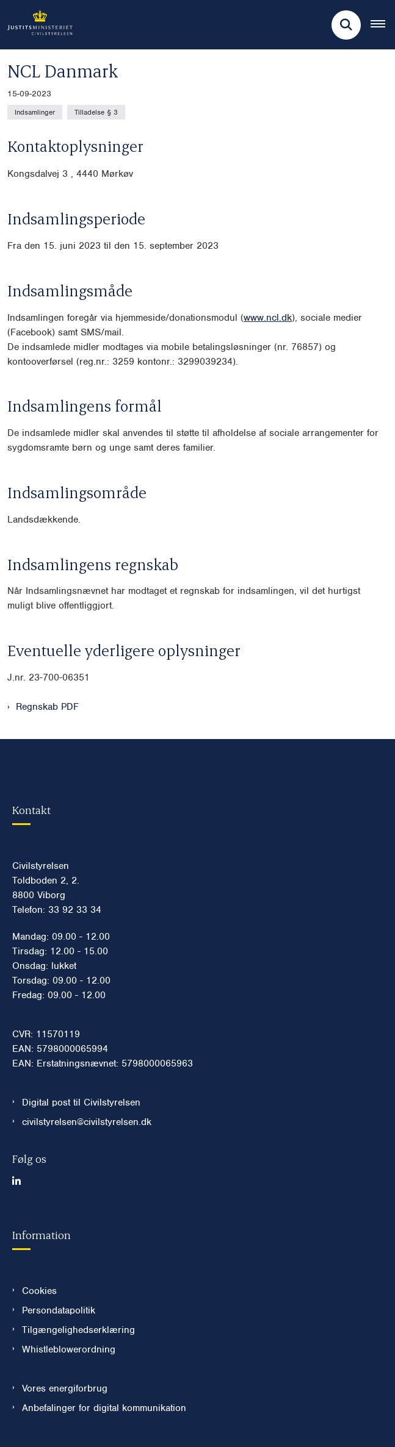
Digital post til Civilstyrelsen (81, 1102)
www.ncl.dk (268, 318)
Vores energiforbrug (64, 1388)
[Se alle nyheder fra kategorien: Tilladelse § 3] (96, 112)
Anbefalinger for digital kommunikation (104, 1408)
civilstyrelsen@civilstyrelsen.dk (86, 1122)
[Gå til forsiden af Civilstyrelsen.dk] (36, 25)
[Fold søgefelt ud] (346, 25)
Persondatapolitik (58, 1310)
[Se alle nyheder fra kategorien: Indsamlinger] (34, 112)
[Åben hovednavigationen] (383, 25)
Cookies (39, 1291)
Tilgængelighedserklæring (78, 1330)
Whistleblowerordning (68, 1349)
